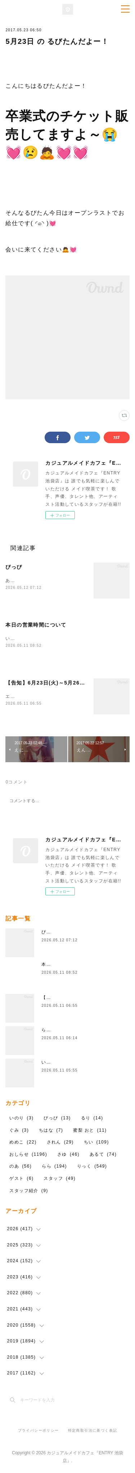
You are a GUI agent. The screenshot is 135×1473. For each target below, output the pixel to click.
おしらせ (28, 1155)
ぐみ (19, 1130)
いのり (21, 1119)
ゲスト (21, 1179)
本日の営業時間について (35, 625)
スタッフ (60, 1179)
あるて (103, 1155)
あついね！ (17, 580)
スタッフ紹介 (28, 1191)
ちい (96, 1143)
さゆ (68, 1155)
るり (92, 1119)
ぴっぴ (13, 567)
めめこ (22, 1143)
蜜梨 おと (90, 1130)
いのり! (49, 1063)
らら (54, 1167)
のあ (20, 1167)
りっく (92, 1167)
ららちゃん (53, 1030)
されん (60, 1143)
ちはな (51, 1130)
